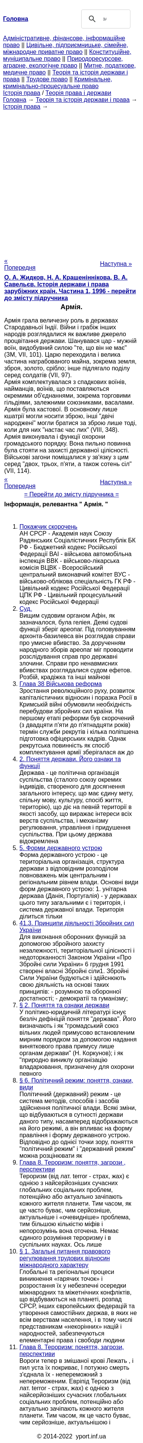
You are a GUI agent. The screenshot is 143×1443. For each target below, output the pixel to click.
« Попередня (19, 264)
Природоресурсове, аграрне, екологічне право (63, 62)
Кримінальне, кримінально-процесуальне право (57, 82)
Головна (14, 99)
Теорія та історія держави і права (83, 99)
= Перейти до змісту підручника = (71, 494)
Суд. (25, 608)
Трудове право (47, 79)
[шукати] (105, 19)
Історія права (21, 93)
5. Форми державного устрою (60, 848)
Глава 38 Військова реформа (60, 684)
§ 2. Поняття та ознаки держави (64, 1005)
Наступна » (116, 264)
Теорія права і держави (78, 93)
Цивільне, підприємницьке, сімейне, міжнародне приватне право (65, 48)
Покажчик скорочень (48, 526)
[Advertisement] (71, 181)
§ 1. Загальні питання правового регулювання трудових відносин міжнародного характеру (64, 1258)
